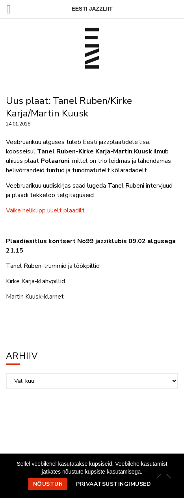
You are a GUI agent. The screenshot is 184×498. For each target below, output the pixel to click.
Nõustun (48, 484)
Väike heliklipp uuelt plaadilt (45, 210)
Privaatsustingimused (113, 484)
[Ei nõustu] (168, 476)
